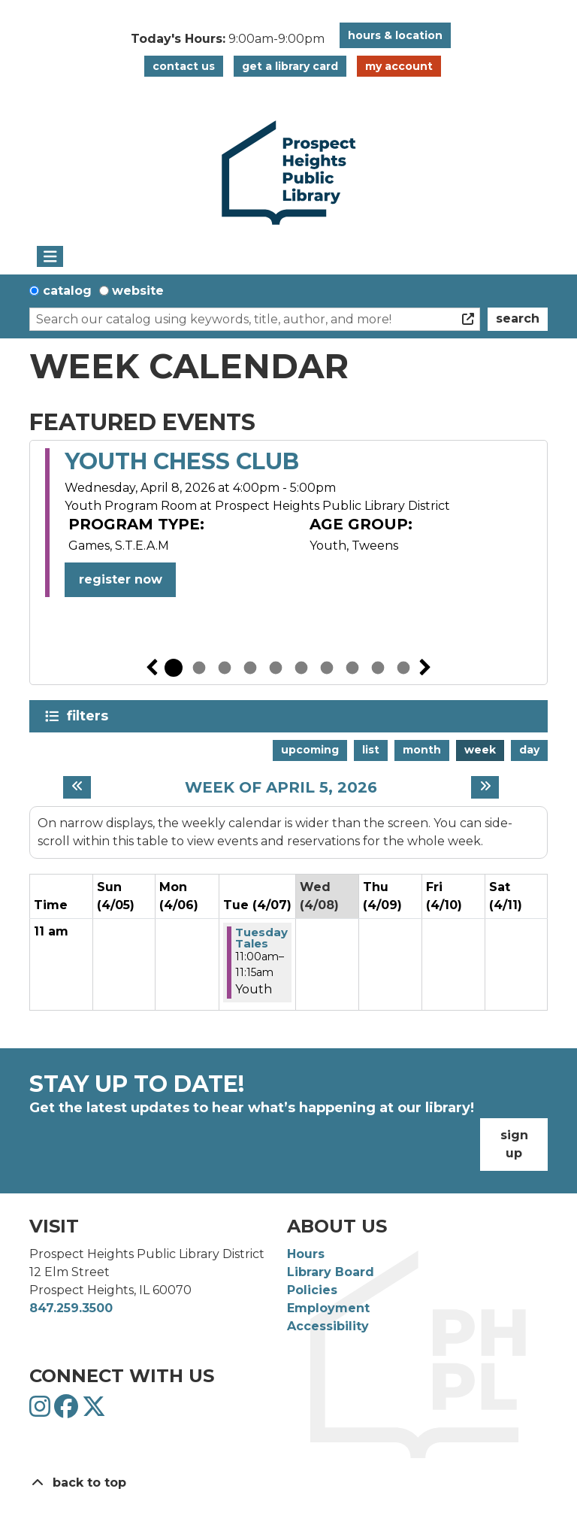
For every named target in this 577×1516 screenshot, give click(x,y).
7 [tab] (327, 668)
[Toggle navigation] (50, 256)
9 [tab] (378, 668)
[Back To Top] (288, 1483)
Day (529, 749)
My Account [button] (399, 66)
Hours (306, 1254)
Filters (90, 716)
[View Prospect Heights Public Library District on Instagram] (41, 1411)
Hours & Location (395, 35)
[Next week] (485, 787)
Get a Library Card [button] (290, 66)
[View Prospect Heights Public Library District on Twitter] (94, 1411)
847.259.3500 (71, 1308)
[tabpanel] (288, 522)
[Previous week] (77, 787)
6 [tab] (301, 668)
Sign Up (514, 1144)
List (370, 749)
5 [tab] (276, 668)
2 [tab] (199, 668)
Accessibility (328, 1326)
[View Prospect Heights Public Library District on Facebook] (68, 1411)
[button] (227, 39)
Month (422, 749)
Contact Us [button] (184, 66)
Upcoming (310, 749)
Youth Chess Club (182, 461)
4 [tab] (250, 668)
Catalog (67, 290)
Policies (312, 1290)
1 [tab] (174, 668)
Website (138, 290)
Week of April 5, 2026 (281, 787)
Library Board (330, 1272)
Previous (152, 668)
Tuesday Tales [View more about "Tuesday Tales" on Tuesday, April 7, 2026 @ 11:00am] (261, 937)
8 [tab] (352, 668)
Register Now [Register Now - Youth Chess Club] (120, 579)
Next (425, 668)
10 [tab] (403, 668)
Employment (328, 1308)
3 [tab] (225, 668)
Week (480, 749)
